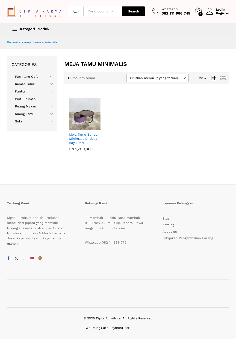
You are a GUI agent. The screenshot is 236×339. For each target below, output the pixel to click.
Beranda (13, 42)
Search (133, 11)
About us (169, 231)
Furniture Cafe (26, 76)
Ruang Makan (25, 106)
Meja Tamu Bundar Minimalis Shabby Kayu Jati (84, 139)
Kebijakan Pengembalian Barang (187, 238)
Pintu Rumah (25, 99)
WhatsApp (170, 9)
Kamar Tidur (25, 84)
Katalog (168, 225)
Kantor (20, 91)
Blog (165, 218)
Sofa (18, 121)
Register (222, 13)
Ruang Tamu (24, 114)
